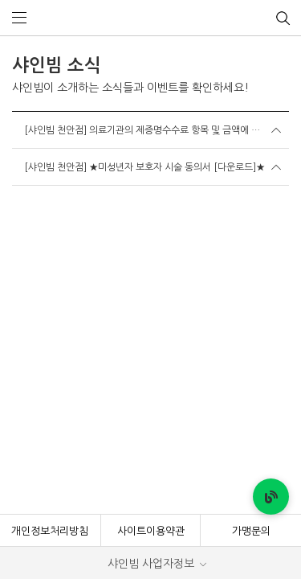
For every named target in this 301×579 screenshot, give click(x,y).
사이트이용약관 (151, 215)
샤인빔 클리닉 (150, 18)
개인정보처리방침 (49, 215)
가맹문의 (251, 215)
